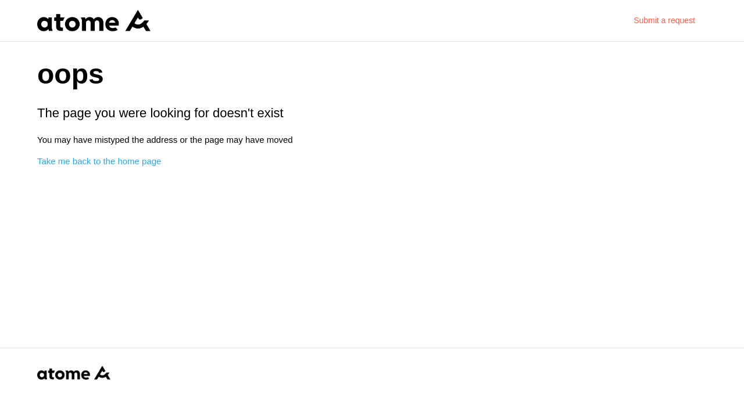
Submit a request (664, 20)
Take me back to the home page (99, 161)
